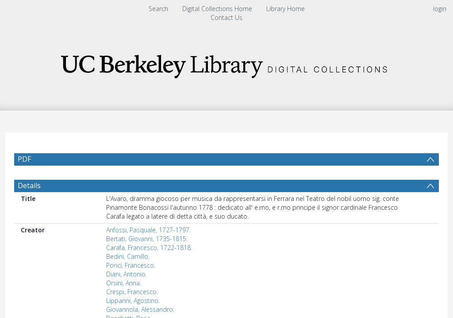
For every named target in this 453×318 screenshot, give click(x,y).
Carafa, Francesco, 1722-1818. (149, 247)
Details (29, 185)
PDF (24, 159)
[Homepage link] (226, 63)
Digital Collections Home (217, 8)
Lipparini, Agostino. (133, 300)
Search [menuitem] (158, 8)
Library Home (285, 8)
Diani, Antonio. (126, 274)
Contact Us (226, 17)
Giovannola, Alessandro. (140, 309)
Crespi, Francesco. (132, 292)
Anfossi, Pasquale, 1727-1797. (148, 230)
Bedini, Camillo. (128, 256)
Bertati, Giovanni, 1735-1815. (147, 239)
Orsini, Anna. (123, 283)
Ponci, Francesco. (130, 265)
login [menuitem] (439, 8)
